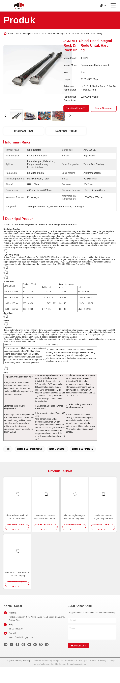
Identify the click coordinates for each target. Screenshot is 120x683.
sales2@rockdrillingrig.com (21, 637)
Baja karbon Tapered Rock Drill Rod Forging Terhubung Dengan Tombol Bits (17, 574)
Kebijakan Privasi (13, 660)
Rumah (10, 34)
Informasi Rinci (23, 131)
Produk (18, 34)
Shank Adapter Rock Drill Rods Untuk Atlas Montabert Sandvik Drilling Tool (17, 517)
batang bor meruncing (29, 449)
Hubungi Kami (78, 645)
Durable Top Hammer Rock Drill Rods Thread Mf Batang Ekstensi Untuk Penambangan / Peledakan (46, 517)
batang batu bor (30, 34)
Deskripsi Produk (66, 131)
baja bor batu (57, 449)
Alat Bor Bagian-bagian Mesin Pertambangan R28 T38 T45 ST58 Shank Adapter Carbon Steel (74, 517)
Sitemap (26, 660)
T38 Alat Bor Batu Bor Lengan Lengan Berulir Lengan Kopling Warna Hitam (103, 517)
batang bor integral (82, 449)
